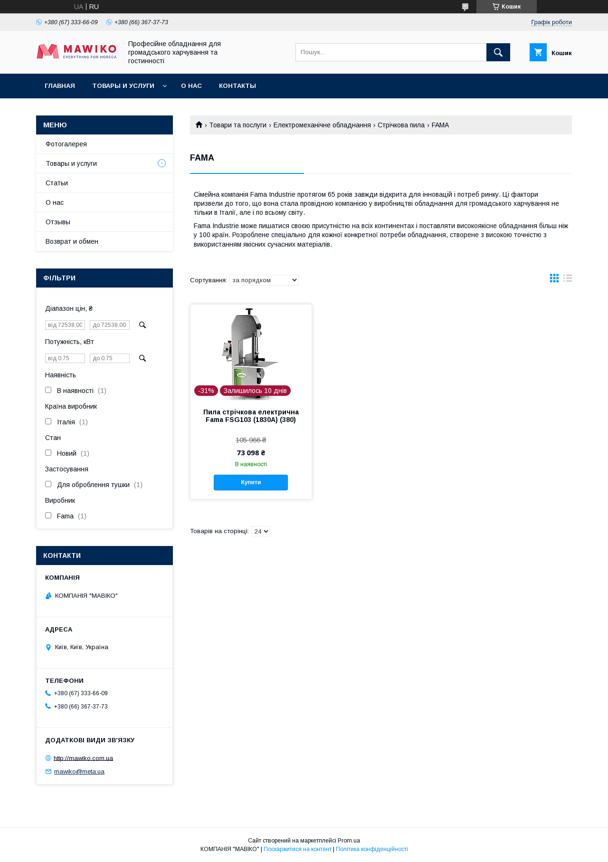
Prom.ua (349, 840)
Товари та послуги (237, 125)
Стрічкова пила (401, 125)
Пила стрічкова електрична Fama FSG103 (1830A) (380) (251, 415)
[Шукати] (498, 52)
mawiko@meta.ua (79, 771)
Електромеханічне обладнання (322, 125)
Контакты (237, 85)
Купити (251, 482)
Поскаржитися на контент (298, 849)
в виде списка (567, 280)
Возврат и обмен (72, 241)
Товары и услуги (123, 85)
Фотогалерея (66, 144)
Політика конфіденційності (372, 849)
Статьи (57, 183)
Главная (60, 85)
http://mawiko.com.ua (83, 757)
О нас (191, 85)
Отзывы (58, 222)
